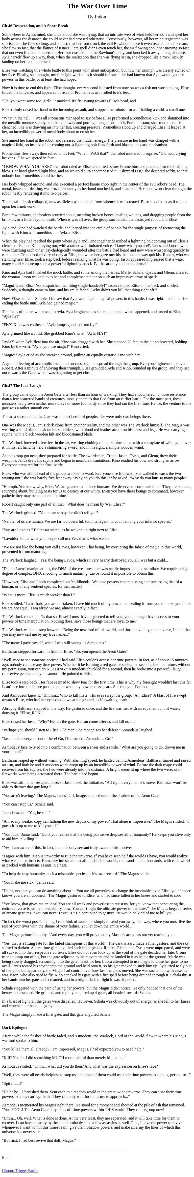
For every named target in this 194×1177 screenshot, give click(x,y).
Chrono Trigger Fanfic (20, 1170)
